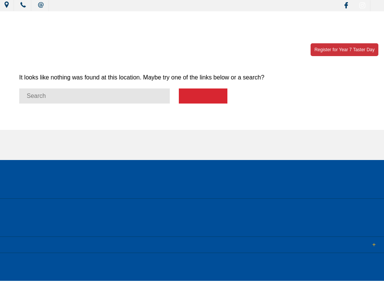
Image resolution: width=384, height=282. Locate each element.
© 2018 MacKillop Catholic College (42, 271)
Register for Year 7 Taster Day (344, 49)
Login (159, 271)
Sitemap (97, 271)
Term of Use (129, 271)
